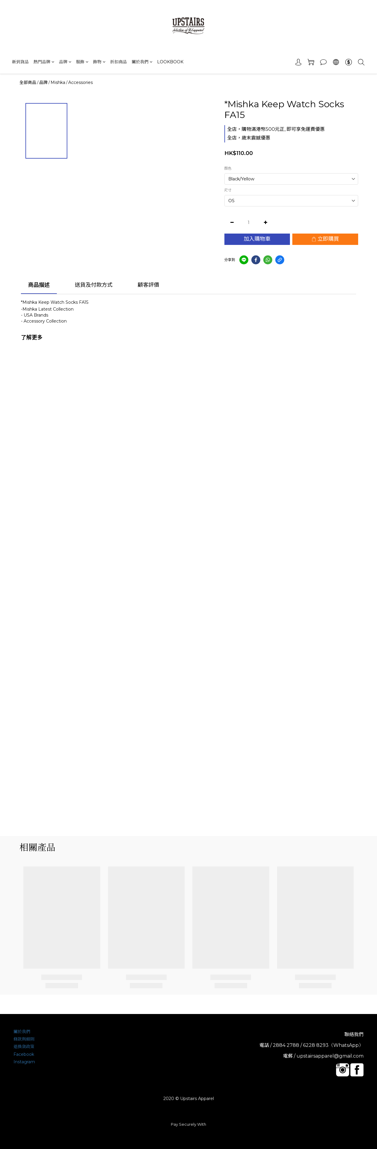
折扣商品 (118, 62)
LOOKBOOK (170, 62)
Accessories (80, 82)
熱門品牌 (44, 62)
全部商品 (27, 82)
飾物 (99, 62)
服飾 (82, 62)
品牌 (65, 62)
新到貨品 (20, 62)
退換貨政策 (23, 1046)
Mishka (58, 82)
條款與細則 (23, 1039)
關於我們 (142, 62)
